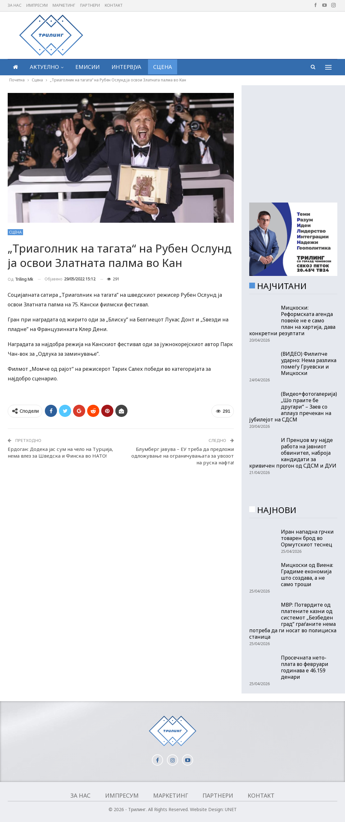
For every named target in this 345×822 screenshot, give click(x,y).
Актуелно (44, 67)
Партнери (90, 5)
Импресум (37, 5)
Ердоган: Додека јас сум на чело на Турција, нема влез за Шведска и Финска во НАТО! (60, 452)
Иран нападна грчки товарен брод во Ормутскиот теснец (307, 538)
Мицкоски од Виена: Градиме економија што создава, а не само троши (307, 574)
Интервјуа (126, 67)
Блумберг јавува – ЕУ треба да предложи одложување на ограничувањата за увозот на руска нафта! (182, 456)
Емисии (87, 67)
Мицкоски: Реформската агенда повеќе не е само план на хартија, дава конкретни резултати (292, 320)
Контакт (114, 5)
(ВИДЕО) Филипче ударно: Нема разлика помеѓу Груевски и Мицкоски (308, 363)
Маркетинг (64, 5)
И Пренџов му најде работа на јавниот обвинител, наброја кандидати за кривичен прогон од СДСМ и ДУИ (292, 452)
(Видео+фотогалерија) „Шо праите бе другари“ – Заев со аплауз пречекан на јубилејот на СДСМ (293, 406)
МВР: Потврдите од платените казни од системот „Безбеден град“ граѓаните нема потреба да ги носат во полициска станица (292, 620)
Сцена (162, 67)
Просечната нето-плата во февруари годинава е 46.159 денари (304, 667)
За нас (14, 5)
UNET (231, 809)
